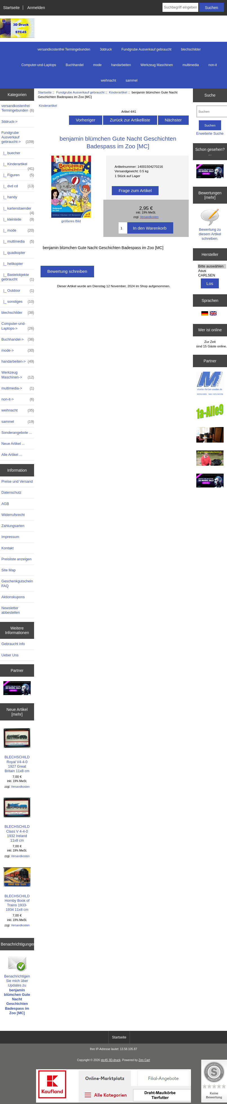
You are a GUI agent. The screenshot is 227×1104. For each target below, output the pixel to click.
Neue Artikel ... (13, 443)
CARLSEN (212, 275)
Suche (209, 95)
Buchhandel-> (17, 339)
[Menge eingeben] (123, 228)
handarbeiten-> (17, 361)
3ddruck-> (9, 121)
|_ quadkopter (13, 253)
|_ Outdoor (17, 290)
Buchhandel (74, 65)
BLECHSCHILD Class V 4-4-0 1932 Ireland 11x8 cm (17, 820)
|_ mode (17, 230)
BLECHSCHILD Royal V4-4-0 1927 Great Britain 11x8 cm (17, 750)
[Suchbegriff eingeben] (180, 7)
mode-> (17, 350)
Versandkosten (20, 786)
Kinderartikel (118, 92)
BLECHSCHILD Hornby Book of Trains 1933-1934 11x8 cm (17, 889)
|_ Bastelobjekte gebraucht (17, 277)
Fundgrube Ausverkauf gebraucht (80, 92)
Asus (212, 271)
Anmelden (36, 7)
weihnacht (108, 80)
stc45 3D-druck (111, 1060)
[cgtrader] (210, 481)
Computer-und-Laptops (38, 65)
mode (97, 65)
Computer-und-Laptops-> (17, 325)
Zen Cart (144, 1060)
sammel (131, 80)
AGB (5, 504)
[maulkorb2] (210, 458)
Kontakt (7, 548)
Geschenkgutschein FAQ (17, 583)
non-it (212, 65)
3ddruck (106, 49)
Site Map (8, 570)
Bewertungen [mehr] (210, 195)
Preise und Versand (17, 481)
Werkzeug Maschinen (157, 65)
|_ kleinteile (17, 219)
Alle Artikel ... (11, 454)
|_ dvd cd (17, 186)
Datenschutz (11, 492)
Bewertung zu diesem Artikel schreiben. (210, 224)
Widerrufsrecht (13, 515)
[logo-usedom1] (210, 384)
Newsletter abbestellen (10, 610)
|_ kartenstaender (17, 210)
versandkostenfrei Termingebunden (63, 49)
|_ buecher (10, 153)
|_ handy (9, 197)
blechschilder (191, 49)
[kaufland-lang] (113, 1101)
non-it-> (17, 399)
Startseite (11, 7)
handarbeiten (121, 65)
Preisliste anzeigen (16, 559)
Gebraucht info (13, 644)
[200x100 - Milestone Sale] (17, 688)
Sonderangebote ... (16, 432)
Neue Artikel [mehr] (17, 711)
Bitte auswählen (212, 266)
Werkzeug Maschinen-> (17, 374)
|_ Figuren (17, 175)
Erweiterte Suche (210, 133)
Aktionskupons (13, 597)
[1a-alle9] (210, 412)
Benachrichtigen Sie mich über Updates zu (17, 985)
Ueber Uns (10, 655)
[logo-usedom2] (210, 435)
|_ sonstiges (17, 301)
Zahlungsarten (13, 526)
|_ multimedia (17, 241)
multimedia (191, 65)
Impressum (10, 537)
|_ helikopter (12, 264)
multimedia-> (17, 388)
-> (17, 137)
